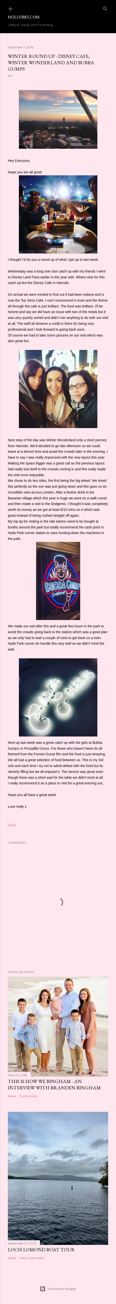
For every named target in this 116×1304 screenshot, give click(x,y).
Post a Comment (32, 1258)
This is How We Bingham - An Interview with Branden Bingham (54, 1084)
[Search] (105, 7)
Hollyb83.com (23, 17)
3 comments (29, 1096)
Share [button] (12, 825)
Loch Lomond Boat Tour (41, 1249)
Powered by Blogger (58, 1289)
